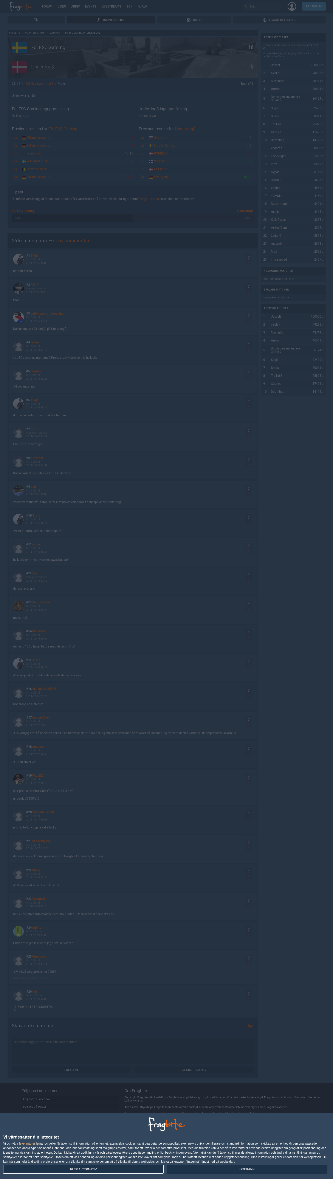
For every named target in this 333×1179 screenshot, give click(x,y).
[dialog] (166, 1146)
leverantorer (27, 1143)
